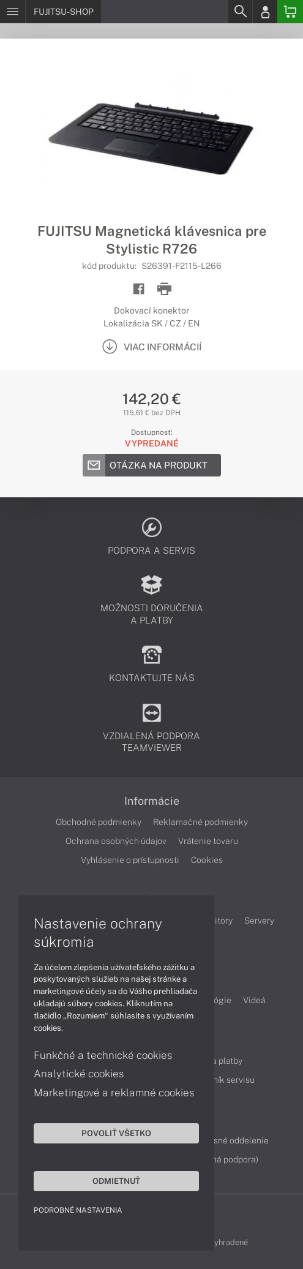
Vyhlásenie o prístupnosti (130, 860)
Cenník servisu (226, 1080)
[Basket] (290, 11)
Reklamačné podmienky (200, 822)
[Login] (265, 11)
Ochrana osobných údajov (115, 841)
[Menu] (12, 11)
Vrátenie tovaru (208, 841)
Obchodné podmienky (98, 822)
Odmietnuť (116, 1181)
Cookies (207, 860)
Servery (259, 920)
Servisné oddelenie (231, 1140)
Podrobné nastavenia (78, 1210)
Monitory (215, 920)
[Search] (240, 11)
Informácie (151, 801)
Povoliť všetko (116, 1133)
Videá (254, 1000)
